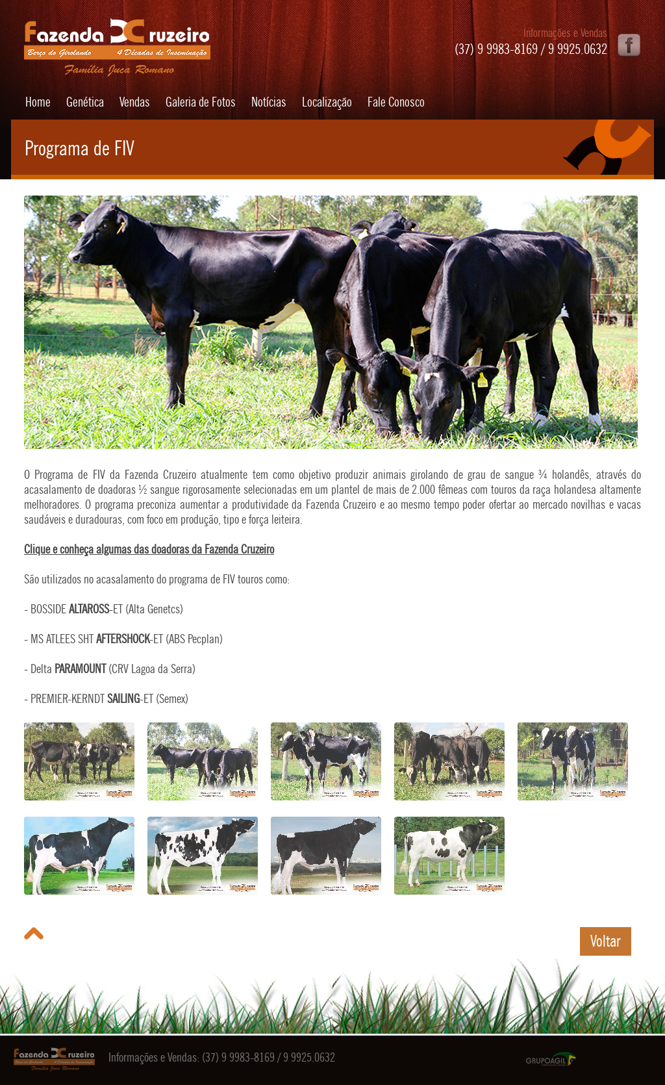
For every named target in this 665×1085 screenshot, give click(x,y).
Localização (327, 102)
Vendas (134, 102)
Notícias (268, 102)
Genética (85, 102)
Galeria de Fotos (201, 102)
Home (38, 102)
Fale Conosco (396, 102)
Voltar (605, 941)
